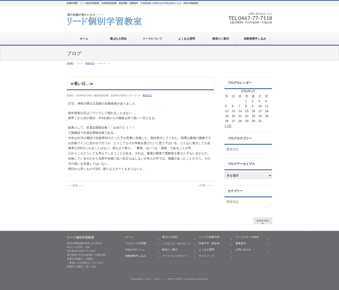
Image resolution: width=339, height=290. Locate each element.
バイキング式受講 (135, 243)
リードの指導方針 (209, 236)
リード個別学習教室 (172, 278)
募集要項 (240, 243)
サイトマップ (206, 255)
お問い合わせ (243, 249)
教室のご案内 (169, 249)
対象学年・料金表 (209, 243)
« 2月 (228, 126)
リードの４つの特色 (247, 236)
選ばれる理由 (169, 236)
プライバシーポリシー (175, 255)
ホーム (129, 236)
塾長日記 (147, 95)
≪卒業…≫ (206, 185)
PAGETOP (263, 220)
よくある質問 (206, 249)
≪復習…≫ (75, 185)
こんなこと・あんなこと (176, 243)
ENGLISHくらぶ (134, 249)
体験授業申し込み (135, 255)
